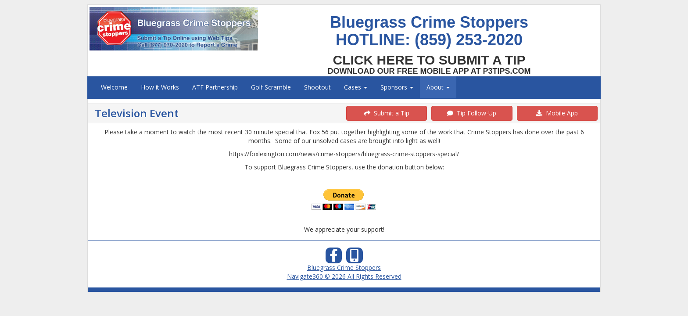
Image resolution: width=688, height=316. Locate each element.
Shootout (317, 87)
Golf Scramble (271, 87)
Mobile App (557, 113)
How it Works (160, 87)
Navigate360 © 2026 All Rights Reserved (344, 276)
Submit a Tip (386, 113)
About (438, 87)
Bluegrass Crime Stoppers (344, 267)
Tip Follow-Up (471, 113)
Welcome (114, 87)
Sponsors (396, 87)
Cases (355, 87)
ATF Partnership (215, 87)
